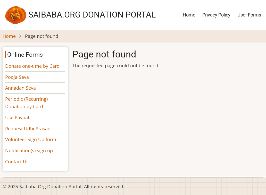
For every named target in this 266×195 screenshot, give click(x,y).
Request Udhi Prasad (28, 128)
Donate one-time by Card (32, 66)
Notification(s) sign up (29, 150)
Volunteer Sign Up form (30, 139)
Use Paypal (17, 117)
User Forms (249, 15)
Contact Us (17, 161)
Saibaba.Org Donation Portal (92, 15)
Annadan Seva (20, 88)
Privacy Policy (216, 15)
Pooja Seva (17, 77)
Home (189, 15)
